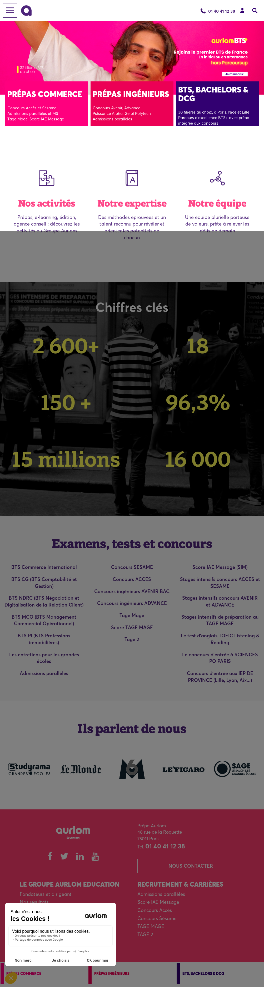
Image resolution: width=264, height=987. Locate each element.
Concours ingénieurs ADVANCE (132, 603)
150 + (66, 402)
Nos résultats (34, 902)
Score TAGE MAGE (132, 627)
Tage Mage (131, 615)
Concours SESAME (132, 567)
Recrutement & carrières (180, 884)
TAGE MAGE (150, 926)
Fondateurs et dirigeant (46, 894)
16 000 (198, 459)
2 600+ (66, 345)
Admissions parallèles (44, 673)
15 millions (66, 459)
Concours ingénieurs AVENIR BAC (132, 591)
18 (198, 345)
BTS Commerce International (44, 567)
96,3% (198, 402)
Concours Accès (154, 910)
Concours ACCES (132, 579)
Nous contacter (190, 866)
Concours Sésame (157, 918)
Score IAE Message (158, 902)
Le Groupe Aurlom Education (69, 884)
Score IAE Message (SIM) (219, 567)
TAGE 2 (145, 934)
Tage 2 (131, 639)
